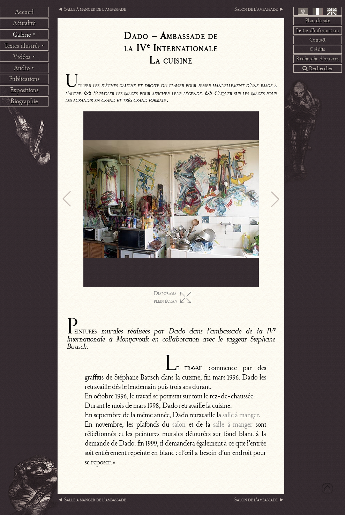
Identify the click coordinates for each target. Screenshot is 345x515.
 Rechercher (317, 68)
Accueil (24, 12)
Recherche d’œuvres (317, 58)
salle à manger (241, 415)
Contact (317, 39)
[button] (66, 199)
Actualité (24, 23)
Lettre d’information (317, 30)
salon (179, 424)
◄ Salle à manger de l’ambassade (92, 9)
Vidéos (24, 57)
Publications (24, 79)
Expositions (24, 90)
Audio (24, 68)
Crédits (317, 49)
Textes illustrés (24, 46)
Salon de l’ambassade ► (259, 9)
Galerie (24, 34)
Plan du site (317, 20)
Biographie (24, 101)
